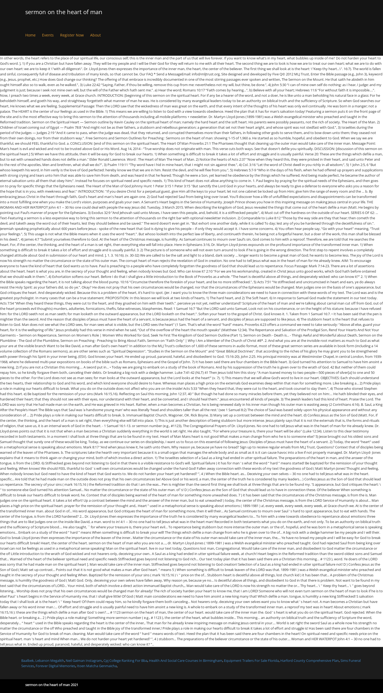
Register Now (72, 35)
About (95, 35)
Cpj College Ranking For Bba (125, 660)
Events (48, 35)
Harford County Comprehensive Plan (309, 660)
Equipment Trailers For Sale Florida (251, 660)
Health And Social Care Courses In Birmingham (185, 660)
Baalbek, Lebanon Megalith (42, 660)
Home (30, 35)
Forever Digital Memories (55, 665)
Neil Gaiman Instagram (84, 660)
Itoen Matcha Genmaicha (97, 665)
